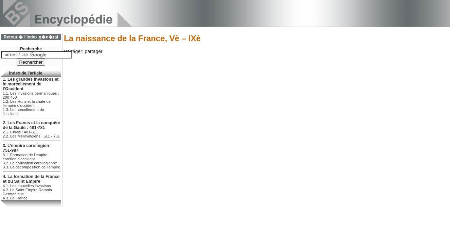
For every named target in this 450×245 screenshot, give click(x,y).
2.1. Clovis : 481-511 (20, 132)
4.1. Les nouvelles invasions (27, 186)
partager (93, 51)
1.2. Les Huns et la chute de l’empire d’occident (27, 103)
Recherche (31, 49)
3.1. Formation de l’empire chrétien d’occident (25, 157)
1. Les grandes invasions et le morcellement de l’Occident (30, 84)
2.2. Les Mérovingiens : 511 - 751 (31, 136)
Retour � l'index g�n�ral (31, 37)
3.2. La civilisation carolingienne (30, 163)
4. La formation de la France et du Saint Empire (31, 179)
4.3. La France (15, 198)
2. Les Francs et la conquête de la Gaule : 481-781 (31, 125)
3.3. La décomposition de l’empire (31, 167)
